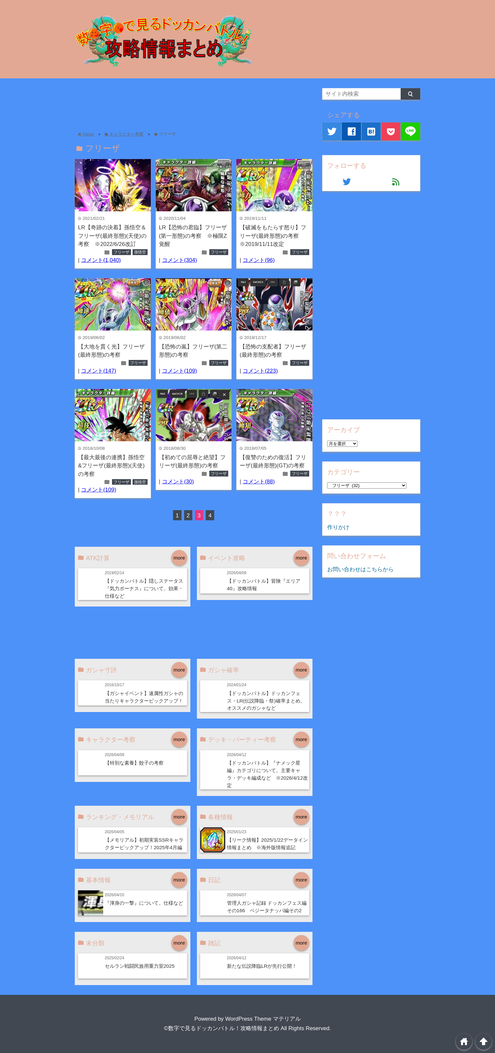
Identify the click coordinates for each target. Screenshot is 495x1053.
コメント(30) (178, 481)
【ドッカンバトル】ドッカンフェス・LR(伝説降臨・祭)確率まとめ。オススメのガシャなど (266, 700)
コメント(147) (98, 371)
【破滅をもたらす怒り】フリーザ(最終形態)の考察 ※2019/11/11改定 (273, 235)
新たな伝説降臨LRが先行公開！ (262, 966)
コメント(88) (259, 481)
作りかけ (338, 527)
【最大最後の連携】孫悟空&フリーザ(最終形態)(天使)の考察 (111, 465)
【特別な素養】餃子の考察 (134, 763)
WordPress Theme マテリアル (263, 1019)
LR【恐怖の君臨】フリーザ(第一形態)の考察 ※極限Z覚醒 (193, 235)
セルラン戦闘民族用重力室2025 (140, 966)
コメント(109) (179, 371)
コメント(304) (179, 260)
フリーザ (121, 252)
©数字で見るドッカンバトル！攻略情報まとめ (221, 1028)
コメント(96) (259, 260)
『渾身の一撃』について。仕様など (144, 903)
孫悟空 (140, 252)
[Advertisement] (193, 103)
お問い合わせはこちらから (360, 569)
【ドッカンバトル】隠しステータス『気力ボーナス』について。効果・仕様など (144, 588)
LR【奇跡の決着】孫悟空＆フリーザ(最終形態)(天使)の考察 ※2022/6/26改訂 (112, 235)
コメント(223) (260, 371)
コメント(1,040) (101, 260)
